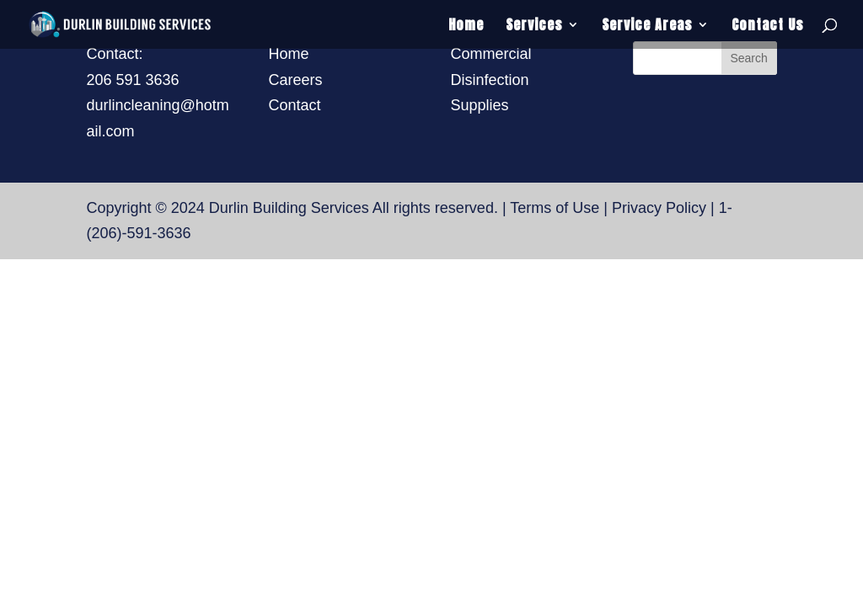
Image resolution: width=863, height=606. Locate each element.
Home (466, 27)
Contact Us (768, 27)
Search (748, 58)
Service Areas (647, 27)
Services (534, 27)
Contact (294, 105)
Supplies (480, 105)
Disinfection (490, 80)
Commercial (491, 53)
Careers (295, 80)
